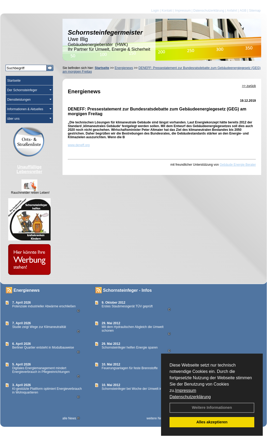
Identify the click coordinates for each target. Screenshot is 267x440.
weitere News (157, 418)
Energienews (27, 290)
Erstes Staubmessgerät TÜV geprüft (127, 306)
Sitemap (255, 10)
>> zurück (249, 86)
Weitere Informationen (212, 407)
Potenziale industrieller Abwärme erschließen (43, 306)
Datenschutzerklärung (190, 397)
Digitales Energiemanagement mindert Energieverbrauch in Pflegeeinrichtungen (41, 370)
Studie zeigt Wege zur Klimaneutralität (39, 327)
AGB (243, 10)
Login (155, 10)
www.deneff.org (79, 145)
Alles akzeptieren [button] (212, 422)
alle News (70, 418)
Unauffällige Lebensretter (29, 169)
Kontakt (167, 10)
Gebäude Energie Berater (238, 164)
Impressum (185, 390)
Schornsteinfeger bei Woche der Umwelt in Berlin (136, 389)
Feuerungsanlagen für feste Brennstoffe (130, 368)
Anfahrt (232, 10)
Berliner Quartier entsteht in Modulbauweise (43, 347)
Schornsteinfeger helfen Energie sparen (130, 347)
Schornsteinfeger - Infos (127, 290)
